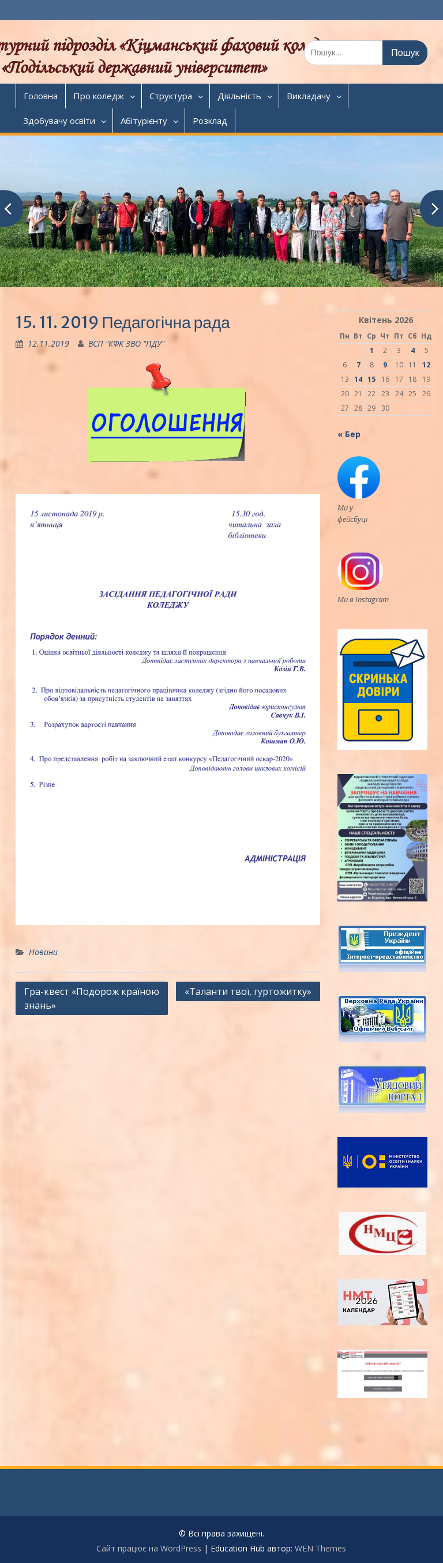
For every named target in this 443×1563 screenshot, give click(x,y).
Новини (43, 951)
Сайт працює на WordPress (148, 1548)
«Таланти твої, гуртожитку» (248, 991)
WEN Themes (320, 1548)
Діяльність (239, 96)
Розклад (210, 120)
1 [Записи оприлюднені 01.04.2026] (372, 350)
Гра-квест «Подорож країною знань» (91, 998)
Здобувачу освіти (59, 120)
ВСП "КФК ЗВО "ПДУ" (126, 343)
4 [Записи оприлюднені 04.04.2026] (413, 350)
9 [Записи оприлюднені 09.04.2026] (385, 365)
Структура (170, 96)
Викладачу (309, 96)
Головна (41, 96)
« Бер (349, 434)
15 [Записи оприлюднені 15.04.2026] (371, 379)
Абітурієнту (144, 120)
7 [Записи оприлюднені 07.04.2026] (358, 365)
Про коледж (98, 96)
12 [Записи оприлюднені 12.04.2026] (426, 365)
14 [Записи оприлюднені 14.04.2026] (358, 379)
